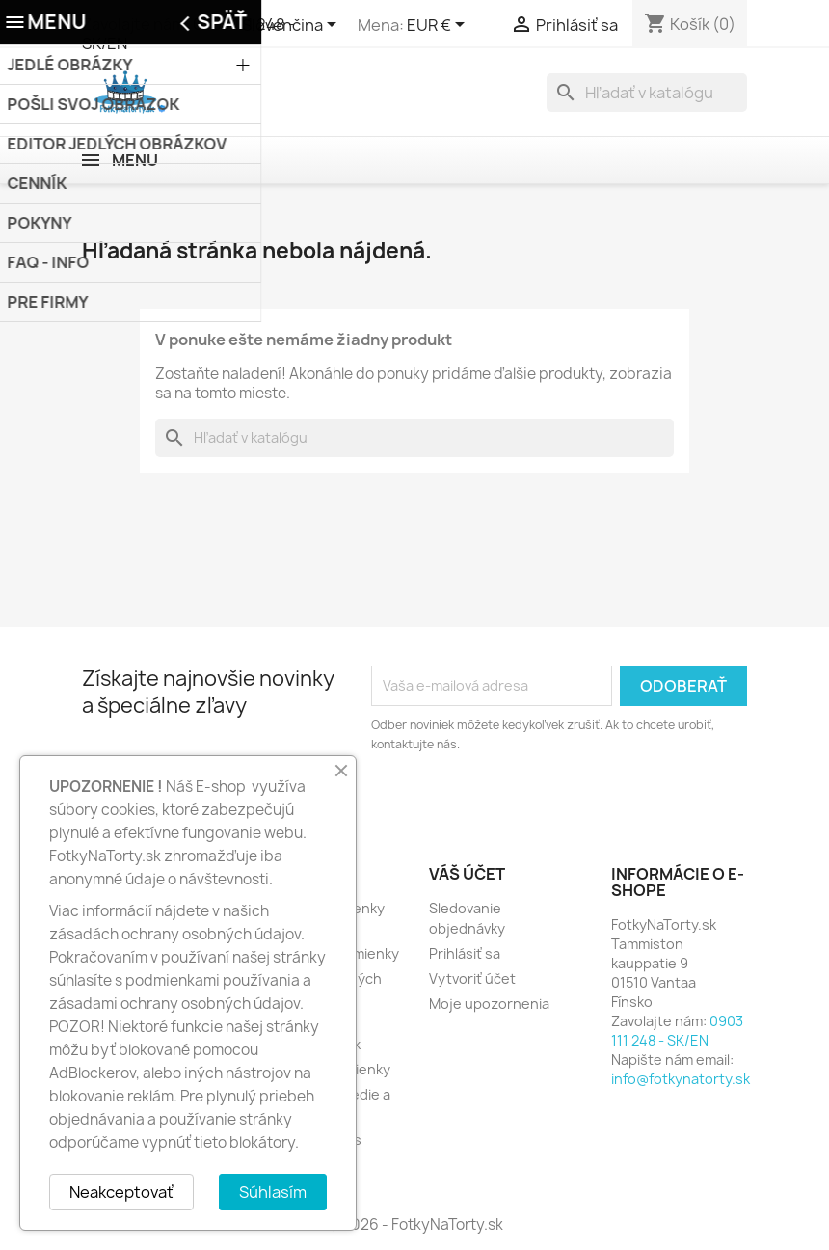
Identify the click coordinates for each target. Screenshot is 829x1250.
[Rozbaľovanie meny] (439, 26)
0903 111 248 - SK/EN (677, 1030)
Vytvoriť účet (472, 978)
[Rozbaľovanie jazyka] (292, 26)
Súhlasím (273, 1192)
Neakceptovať (121, 1192)
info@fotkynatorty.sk (680, 1079)
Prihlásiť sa (464, 953)
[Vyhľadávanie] (647, 92)
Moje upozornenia (489, 1003)
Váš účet (467, 873)
